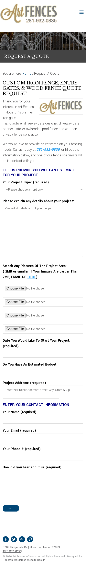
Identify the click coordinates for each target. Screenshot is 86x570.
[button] (81, 12)
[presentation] (34, 491)
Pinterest (30, 539)
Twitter (14, 539)
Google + (22, 539)
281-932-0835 (48, 149)
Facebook (6, 539)
